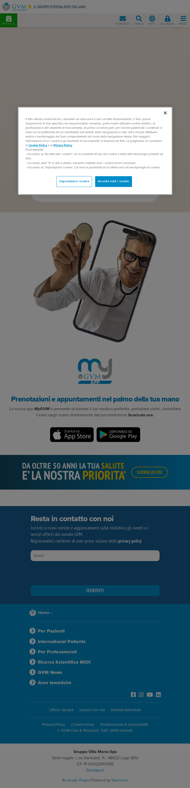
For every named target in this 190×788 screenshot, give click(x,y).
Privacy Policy (62, 145)
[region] (95, 151)
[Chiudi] (165, 112)
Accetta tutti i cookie (113, 181)
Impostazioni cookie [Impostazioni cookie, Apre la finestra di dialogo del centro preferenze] (74, 181)
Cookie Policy (38, 145)
